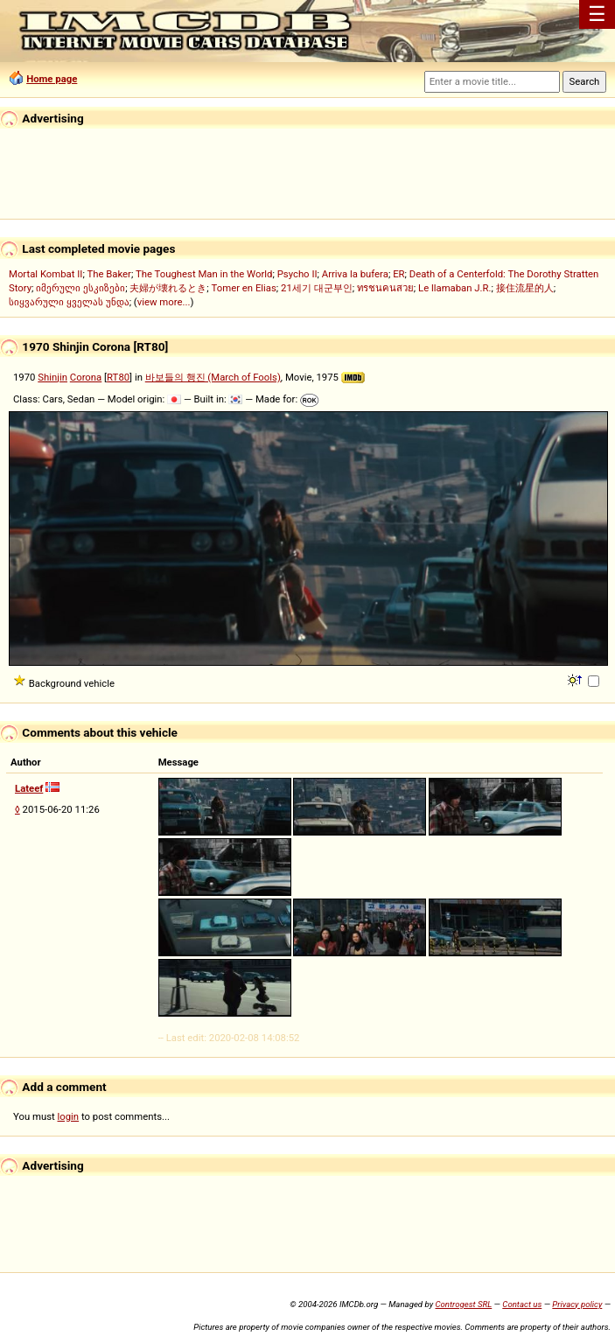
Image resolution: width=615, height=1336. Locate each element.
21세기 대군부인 (317, 288)
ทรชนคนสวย (385, 288)
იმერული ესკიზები (80, 288)
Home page (51, 79)
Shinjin (52, 377)
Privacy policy (577, 1304)
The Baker (109, 274)
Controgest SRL (463, 1304)
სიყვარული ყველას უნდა (69, 302)
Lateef (29, 788)
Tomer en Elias (244, 288)
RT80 (118, 377)
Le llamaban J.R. (454, 288)
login (69, 1116)
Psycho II (297, 274)
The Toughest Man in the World (204, 274)
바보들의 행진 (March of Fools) (213, 377)
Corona (85, 377)
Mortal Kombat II (45, 274)
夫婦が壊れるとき (167, 288)
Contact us (522, 1304)
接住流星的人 (525, 288)
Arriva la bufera (355, 274)
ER (398, 274)
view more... (164, 302)
